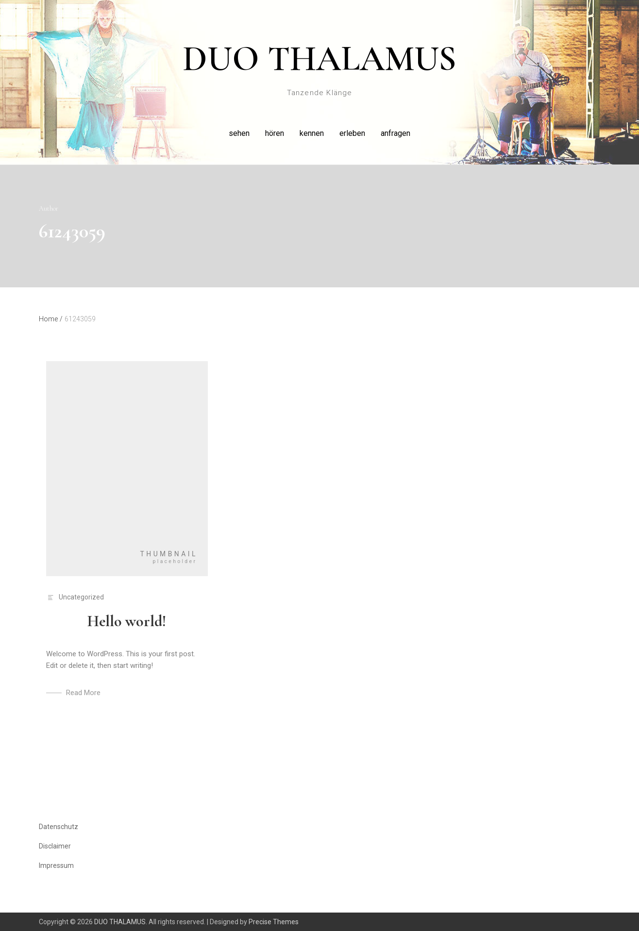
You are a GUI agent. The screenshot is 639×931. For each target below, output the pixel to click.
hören (274, 133)
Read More (83, 692)
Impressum (56, 865)
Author (48, 208)
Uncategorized (81, 597)
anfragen (395, 133)
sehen (239, 133)
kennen (312, 133)
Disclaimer (55, 846)
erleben (352, 133)
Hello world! (126, 621)
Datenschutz (58, 827)
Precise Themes (274, 922)
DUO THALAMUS (319, 58)
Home (51, 319)
